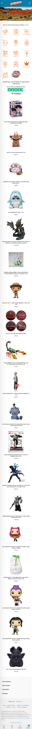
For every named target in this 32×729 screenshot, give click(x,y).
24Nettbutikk (19, 722)
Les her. (27, 25)
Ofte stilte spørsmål (21, 707)
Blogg (13, 707)
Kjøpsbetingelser (11, 705)
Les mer (16, 718)
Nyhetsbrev (8, 707)
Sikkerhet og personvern (23, 705)
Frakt (4, 705)
